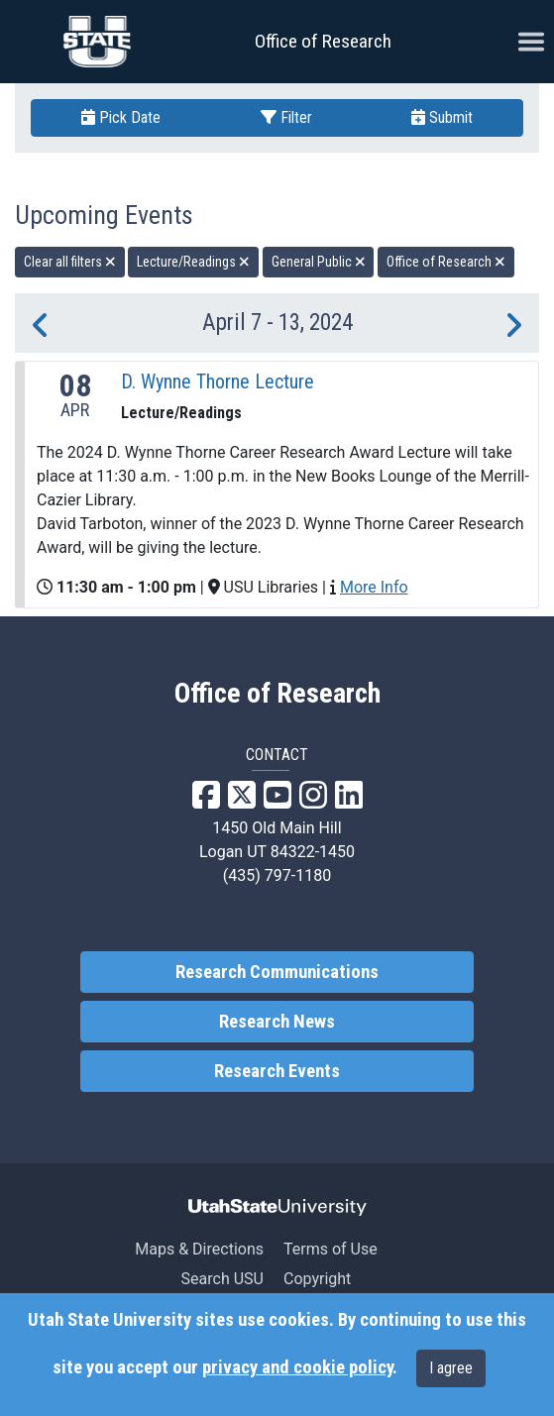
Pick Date (121, 117)
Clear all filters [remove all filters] (70, 262)
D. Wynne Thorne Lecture (217, 381)
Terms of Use (330, 1249)
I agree (451, 1368)
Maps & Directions (199, 1249)
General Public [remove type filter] (319, 262)
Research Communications (277, 972)
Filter (286, 117)
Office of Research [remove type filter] (446, 262)
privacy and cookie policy (297, 1367)
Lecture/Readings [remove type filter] (193, 262)
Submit (442, 117)
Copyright (317, 1278)
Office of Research (323, 41)
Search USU (222, 1278)
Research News (277, 1022)
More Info (374, 587)
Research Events (277, 1071)
